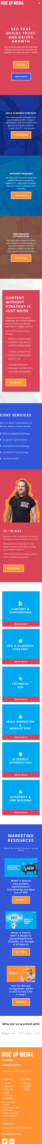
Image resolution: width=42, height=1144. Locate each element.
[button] (39, 3)
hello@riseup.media (12, 1134)
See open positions (11, 1064)
